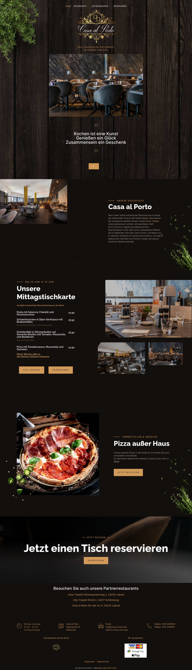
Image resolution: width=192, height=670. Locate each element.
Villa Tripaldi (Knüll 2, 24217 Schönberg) (96, 600)
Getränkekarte (101, 6)
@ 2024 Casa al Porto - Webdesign (88, 668)
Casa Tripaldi (152, 221)
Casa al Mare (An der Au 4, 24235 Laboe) (96, 605)
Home (69, 6)
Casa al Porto (72, 624)
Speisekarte (81, 6)
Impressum (89, 661)
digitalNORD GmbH (109, 668)
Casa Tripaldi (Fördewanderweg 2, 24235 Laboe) (96, 594)
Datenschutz (103, 661)
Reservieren (119, 6)
